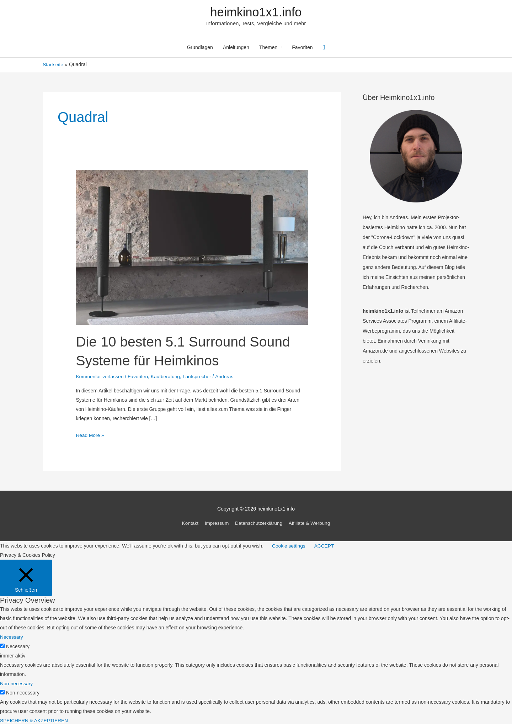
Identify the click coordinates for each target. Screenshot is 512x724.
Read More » (90, 435)
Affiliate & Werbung (310, 522)
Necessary (18, 645)
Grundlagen (200, 48)
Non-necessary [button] (16, 682)
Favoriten (302, 48)
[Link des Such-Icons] (324, 47)
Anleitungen (236, 48)
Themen (268, 48)
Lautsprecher (199, 376)
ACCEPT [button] (325, 545)
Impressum (215, 522)
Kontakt (188, 522)
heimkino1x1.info (256, 12)
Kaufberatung (167, 376)
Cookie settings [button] (289, 545)
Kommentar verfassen (100, 376)
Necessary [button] (11, 636)
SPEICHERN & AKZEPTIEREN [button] (34, 719)
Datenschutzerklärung (259, 522)
